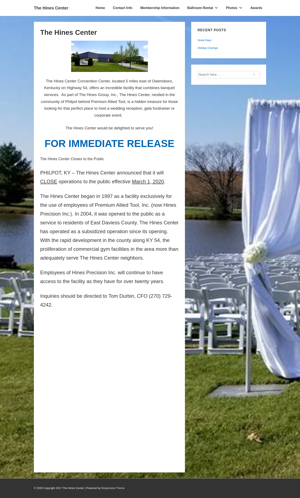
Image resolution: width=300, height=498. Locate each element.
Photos (235, 7)
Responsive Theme (113, 488)
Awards (256, 8)
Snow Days (204, 40)
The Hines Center (51, 8)
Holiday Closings (207, 47)
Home (100, 8)
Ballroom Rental (203, 7)
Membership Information (159, 8)
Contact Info (122, 8)
